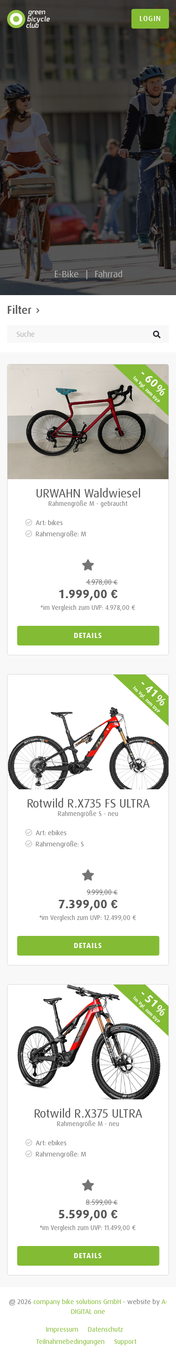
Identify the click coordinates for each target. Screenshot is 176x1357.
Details (88, 635)
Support (125, 1341)
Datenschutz (105, 1329)
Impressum (62, 1329)
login (150, 19)
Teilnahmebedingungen (70, 1341)
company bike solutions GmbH (77, 1301)
